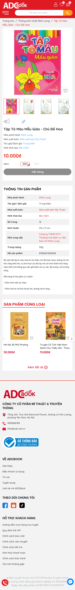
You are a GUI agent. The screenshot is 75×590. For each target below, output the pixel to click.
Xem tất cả (38, 367)
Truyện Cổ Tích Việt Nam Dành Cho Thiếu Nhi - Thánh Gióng (55, 346)
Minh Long (27, 134)
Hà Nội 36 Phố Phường (16, 344)
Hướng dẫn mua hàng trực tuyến (20, 524)
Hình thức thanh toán (13, 552)
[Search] (68, 13)
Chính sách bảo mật (13, 535)
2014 (36, 163)
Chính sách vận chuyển (15, 541)
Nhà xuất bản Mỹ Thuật (33, 139)
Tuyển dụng (8, 482)
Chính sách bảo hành (14, 558)
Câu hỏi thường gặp (13, 563)
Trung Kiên (29, 143)
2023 (26, 164)
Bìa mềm (24, 147)
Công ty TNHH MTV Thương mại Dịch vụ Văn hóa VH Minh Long (52, 238)
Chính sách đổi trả (12, 547)
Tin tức (6, 477)
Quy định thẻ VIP (11, 530)
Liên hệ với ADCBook (13, 488)
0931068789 (13, 423)
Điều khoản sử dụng (13, 471)
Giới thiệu (7, 465)
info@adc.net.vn (16, 428)
